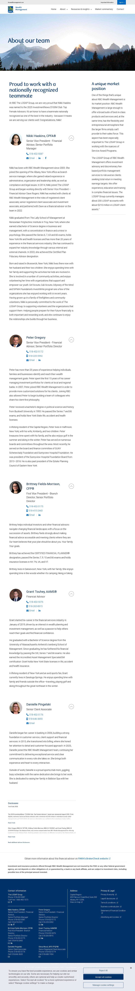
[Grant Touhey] (71, 593)
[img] (67, 42)
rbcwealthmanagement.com (16, 2)
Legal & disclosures (108, 898)
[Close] (131, 968)
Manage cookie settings (103, 985)
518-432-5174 (50, 952)
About (64, 9)
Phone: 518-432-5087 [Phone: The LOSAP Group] (16, 897)
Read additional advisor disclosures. (19, 842)
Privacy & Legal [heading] (107, 890)
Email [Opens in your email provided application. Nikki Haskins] (30, 158)
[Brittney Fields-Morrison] (71, 486)
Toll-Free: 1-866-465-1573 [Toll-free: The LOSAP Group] (18, 900)
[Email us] (9, 902)
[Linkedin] (40, 158)
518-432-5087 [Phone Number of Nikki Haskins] (34, 153)
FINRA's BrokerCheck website (93, 858)
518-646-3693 (34, 718)
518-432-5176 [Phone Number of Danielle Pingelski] (34, 714)
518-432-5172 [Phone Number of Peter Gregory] (34, 351)
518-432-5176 (19, 952)
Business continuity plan (110, 906)
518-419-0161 (17, 922)
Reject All (103, 970)
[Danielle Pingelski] (71, 706)
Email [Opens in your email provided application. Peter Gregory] (30, 360)
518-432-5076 (50, 933)
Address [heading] (73, 890)
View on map (75, 902)
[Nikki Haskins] (71, 138)
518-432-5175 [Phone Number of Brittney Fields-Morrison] (34, 506)
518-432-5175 (19, 938)
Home (53, 9)
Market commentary (104, 9)
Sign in (121, 2)
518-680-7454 (47, 954)
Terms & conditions (108, 902)
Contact (120, 9)
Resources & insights (81, 9)
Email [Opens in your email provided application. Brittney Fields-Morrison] (30, 514)
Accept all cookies (103, 977)
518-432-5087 (19, 919)
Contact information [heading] (17, 890)
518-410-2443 (34, 510)
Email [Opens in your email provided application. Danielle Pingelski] (30, 723)
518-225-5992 (34, 355)
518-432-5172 (50, 919)
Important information (107, 2)
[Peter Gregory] (71, 339)
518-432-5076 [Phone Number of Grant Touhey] (34, 601)
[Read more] (11, 823)
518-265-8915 (34, 606)
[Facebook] (46, 158)
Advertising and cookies (110, 917)
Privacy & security (108, 894)
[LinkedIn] (12, 924)
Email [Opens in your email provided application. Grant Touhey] (30, 610)
